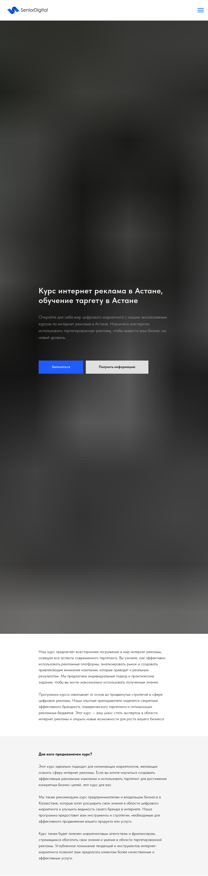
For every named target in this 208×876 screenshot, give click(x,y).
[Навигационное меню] (201, 10)
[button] (61, 367)
